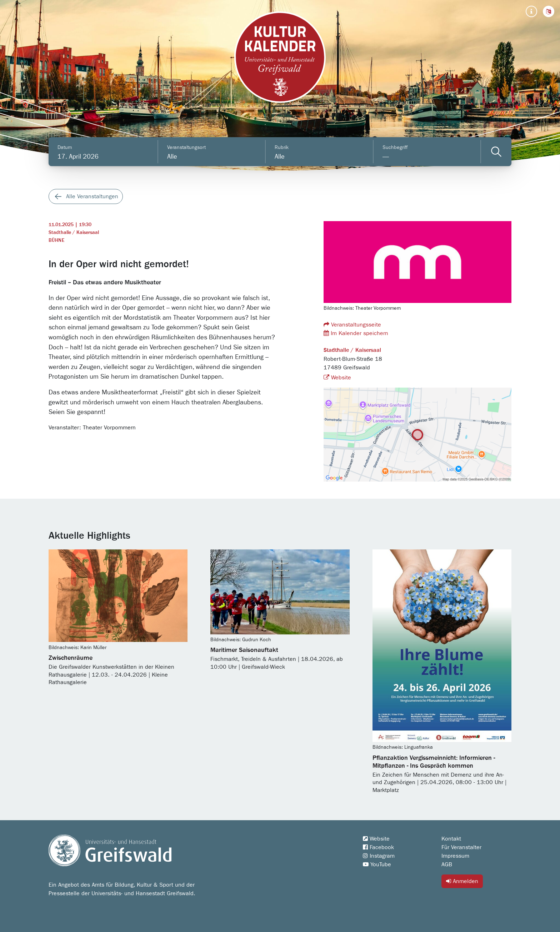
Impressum (455, 856)
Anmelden (462, 881)
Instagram (379, 856)
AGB (446, 864)
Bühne (57, 240)
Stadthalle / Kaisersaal (74, 232)
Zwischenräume (70, 658)
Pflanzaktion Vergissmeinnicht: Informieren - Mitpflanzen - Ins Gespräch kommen (433, 762)
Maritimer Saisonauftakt (244, 650)
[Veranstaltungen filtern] (496, 151)
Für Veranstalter (461, 847)
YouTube (377, 864)
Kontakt (451, 839)
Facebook (378, 847)
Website (337, 377)
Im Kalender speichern (356, 333)
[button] (548, 11)
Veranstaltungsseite (352, 325)
